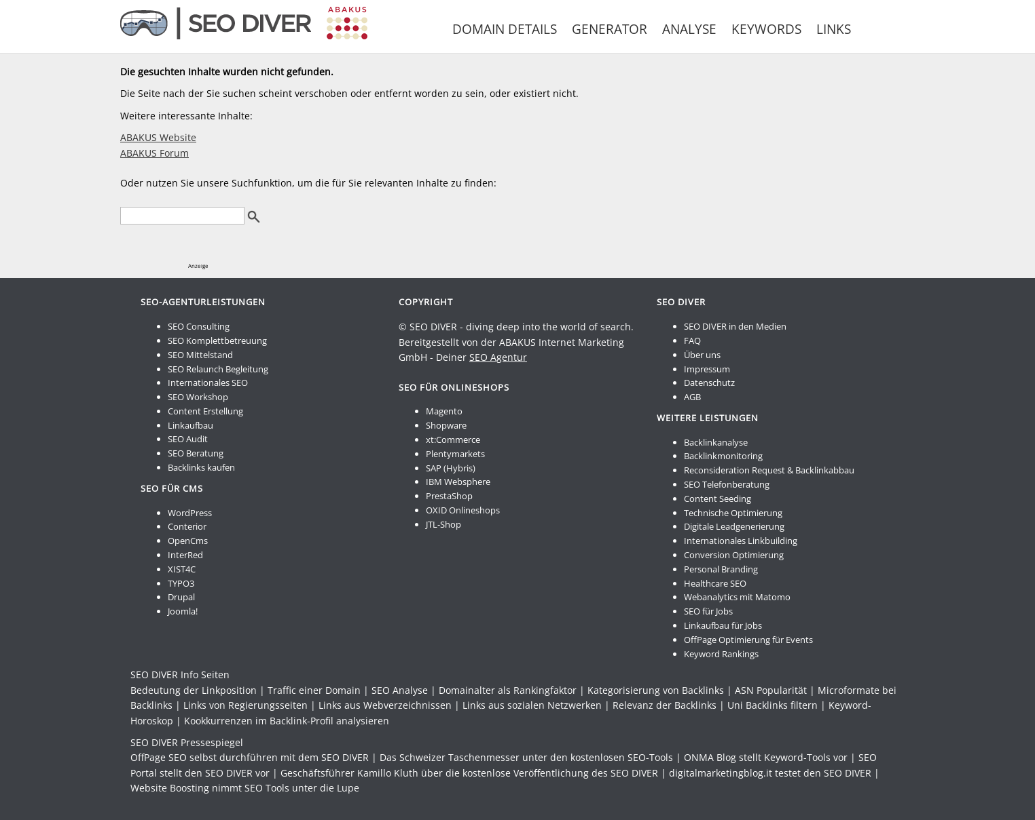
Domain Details (504, 29)
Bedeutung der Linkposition (193, 690)
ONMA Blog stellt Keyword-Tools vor (766, 757)
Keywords (766, 29)
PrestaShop (449, 496)
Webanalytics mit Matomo (737, 597)
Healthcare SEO (715, 583)
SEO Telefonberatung (726, 484)
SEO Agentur (498, 357)
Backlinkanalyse (716, 442)
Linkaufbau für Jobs (723, 625)
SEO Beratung (195, 453)
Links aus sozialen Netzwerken (532, 705)
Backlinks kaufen (201, 467)
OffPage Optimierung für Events (748, 639)
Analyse (689, 29)
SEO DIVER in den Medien (735, 326)
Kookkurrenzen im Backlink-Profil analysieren (286, 720)
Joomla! (183, 611)
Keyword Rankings (721, 654)
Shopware (446, 425)
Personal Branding (721, 569)
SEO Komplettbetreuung (217, 340)
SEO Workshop (198, 397)
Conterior (187, 526)
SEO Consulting (199, 326)
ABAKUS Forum (154, 153)
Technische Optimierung (733, 513)
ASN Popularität (771, 690)
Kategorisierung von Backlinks (655, 690)
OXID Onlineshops (463, 510)
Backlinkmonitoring (723, 456)
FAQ (692, 340)
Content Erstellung (205, 411)
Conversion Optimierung (734, 555)
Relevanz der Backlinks (664, 705)
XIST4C (182, 569)
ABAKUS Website (158, 137)
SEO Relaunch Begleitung (218, 369)
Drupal (181, 597)
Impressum (707, 369)
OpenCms (188, 540)
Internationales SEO (208, 382)
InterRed (185, 555)
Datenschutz (709, 382)
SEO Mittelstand (200, 355)
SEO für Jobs (708, 611)
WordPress (190, 513)
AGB (692, 397)
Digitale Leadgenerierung (734, 526)
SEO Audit (188, 439)
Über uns (702, 355)
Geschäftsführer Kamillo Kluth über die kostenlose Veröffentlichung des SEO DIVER (469, 772)
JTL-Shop (443, 524)
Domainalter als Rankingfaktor (508, 690)
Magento (444, 411)
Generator (609, 29)
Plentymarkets (455, 454)
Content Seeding (717, 498)
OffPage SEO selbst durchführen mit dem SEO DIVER (249, 757)
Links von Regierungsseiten (245, 705)
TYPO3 (181, 583)
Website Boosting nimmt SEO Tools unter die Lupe (244, 787)
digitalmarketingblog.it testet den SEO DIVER (770, 772)
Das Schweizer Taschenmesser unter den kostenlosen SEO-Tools (526, 757)
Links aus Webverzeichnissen (385, 705)
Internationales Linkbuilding (740, 540)
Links (833, 29)
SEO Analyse (399, 690)
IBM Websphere (458, 481)
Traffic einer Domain (314, 690)
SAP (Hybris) (450, 468)
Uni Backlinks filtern (772, 705)
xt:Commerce (453, 439)
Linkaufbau (190, 425)
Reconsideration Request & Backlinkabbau (769, 470)
